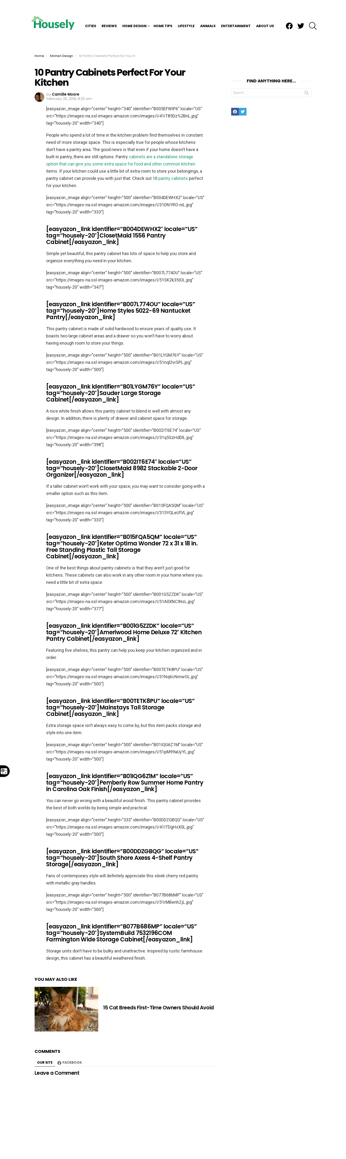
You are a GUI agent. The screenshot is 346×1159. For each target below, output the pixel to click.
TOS (289, 1148)
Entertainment (236, 10)
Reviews (109, 10)
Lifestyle (186, 10)
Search (306, 63)
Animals (208, 10)
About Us (265, 10)
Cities (90, 10)
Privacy (274, 1148)
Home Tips (163, 10)
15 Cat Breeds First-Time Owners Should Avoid (158, 977)
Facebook (72, 1032)
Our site (45, 1032)
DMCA (258, 1148)
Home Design (134, 10)
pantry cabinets (173, 147)
